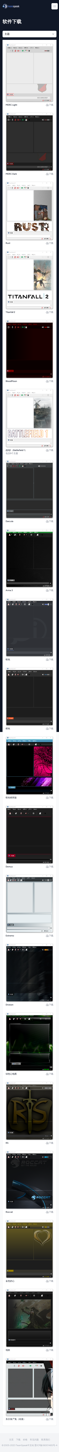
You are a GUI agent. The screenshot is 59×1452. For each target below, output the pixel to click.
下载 (49, 105)
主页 (11, 1439)
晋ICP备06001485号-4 (45, 1445)
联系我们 (45, 1439)
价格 (25, 1439)
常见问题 (34, 1439)
